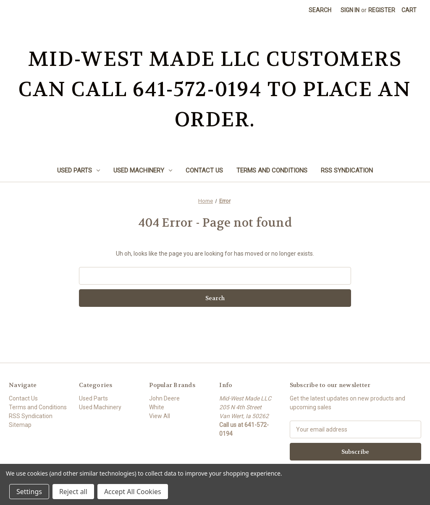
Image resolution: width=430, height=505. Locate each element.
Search (320, 10)
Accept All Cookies (132, 491)
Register (381, 10)
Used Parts (78, 170)
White (156, 407)
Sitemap (20, 424)
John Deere (164, 398)
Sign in (350, 10)
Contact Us (204, 170)
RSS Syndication (347, 170)
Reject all (73, 491)
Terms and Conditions (271, 170)
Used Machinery (142, 170)
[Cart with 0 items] (409, 10)
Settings (29, 491)
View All (159, 416)
